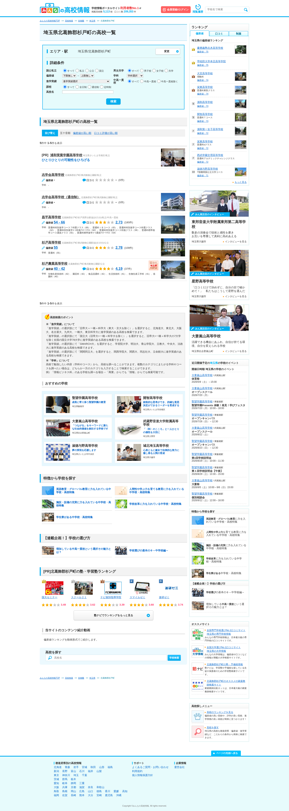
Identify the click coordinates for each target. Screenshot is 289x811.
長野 (64, 771)
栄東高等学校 (205, 87)
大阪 (56, 787)
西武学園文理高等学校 (210, 155)
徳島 (99, 791)
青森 (67, 767)
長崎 (73, 795)
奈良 (90, 787)
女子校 (160, 70)
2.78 (119, 248)
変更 (166, 51)
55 (56, 248)
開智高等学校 (205, 114)
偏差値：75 (202, 51)
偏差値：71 (202, 175)
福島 (110, 767)
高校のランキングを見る (220, 712)
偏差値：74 (202, 80)
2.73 (119, 222)
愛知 (56, 783)
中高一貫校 (150, 81)
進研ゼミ (164, 597)
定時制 (107, 87)
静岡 (73, 783)
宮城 (84, 767)
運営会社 (179, 767)
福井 (90, 771)
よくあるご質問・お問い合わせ (150, 767)
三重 (81, 783)
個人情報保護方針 (142, 775)
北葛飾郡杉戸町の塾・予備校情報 (225, 664)
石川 (81, 771)
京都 (73, 787)
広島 (81, 791)
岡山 (73, 791)
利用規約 (137, 771)
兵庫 (64, 787)
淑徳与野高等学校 (207, 168)
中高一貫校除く (169, 81)
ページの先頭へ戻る (227, 753)
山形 (101, 767)
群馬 (64, 779)
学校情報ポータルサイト (116, 8)
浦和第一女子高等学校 (210, 129)
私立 (81, 70)
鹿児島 (109, 795)
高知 (124, 791)
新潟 (56, 771)
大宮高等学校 (205, 73)
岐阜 (64, 783)
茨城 (56, 779)
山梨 (99, 771)
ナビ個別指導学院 (110, 597)
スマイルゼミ (137, 597)
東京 (56, 775)
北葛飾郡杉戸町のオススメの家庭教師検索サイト (226, 683)
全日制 (83, 87)
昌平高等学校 (51, 217)
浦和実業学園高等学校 (66, 155)
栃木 (73, 779)
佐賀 (64, 795)
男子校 (147, 70)
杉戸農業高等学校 (54, 263)
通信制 (95, 87)
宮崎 (99, 795)
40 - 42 (59, 269)
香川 (107, 791)
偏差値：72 (202, 133)
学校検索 (174, 657)
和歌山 (100, 787)
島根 (64, 791)
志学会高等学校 (53, 174)
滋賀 (81, 787)
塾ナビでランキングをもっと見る (113, 615)
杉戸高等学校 (51, 242)
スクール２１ (79, 597)
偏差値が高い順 (82, 133)
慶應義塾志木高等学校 (210, 47)
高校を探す (213, 727)
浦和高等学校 (205, 102)
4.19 (119, 269)
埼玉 (76, 775)
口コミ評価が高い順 (106, 133)
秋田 (93, 767)
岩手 (76, 767)
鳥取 (56, 791)
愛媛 (116, 791)
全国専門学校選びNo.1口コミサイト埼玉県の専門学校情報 (226, 632)
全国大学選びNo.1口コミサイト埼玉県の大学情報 (224, 649)
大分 (90, 795)
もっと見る (241, 182)
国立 (101, 70)
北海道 (58, 767)
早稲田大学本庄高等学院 (211, 61)
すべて (70, 70)
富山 (73, 771)
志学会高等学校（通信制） (61, 197)
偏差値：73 (202, 106)
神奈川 (66, 775)
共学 (171, 70)
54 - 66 (59, 222)
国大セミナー (49, 597)
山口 (90, 791)
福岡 (56, 795)
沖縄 (118, 795)
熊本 (81, 795)
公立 (91, 70)
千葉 (84, 775)
